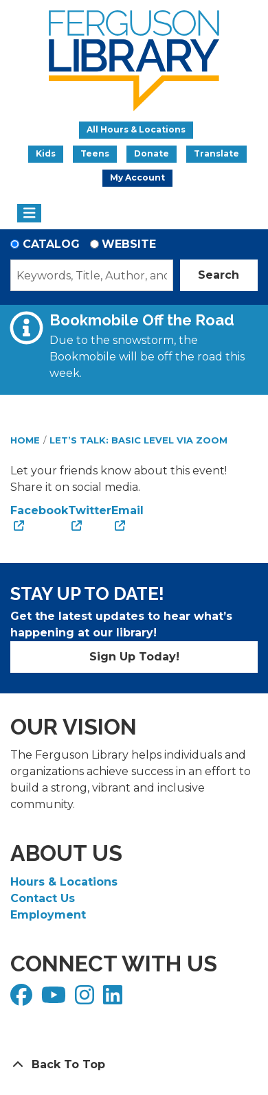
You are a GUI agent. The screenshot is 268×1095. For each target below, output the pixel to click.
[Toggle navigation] (29, 213)
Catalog (51, 244)
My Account (137, 177)
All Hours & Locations (136, 129)
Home (25, 440)
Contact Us (42, 898)
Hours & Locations (64, 881)
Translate (216, 153)
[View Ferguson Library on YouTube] (55, 999)
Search (218, 274)
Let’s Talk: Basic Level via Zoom (138, 440)
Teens (94, 153)
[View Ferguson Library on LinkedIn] (114, 999)
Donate (151, 153)
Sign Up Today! (134, 656)
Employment (48, 914)
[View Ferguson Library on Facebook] (23, 999)
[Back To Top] (134, 1065)
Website (129, 244)
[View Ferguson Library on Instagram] (86, 999)
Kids (46, 153)
